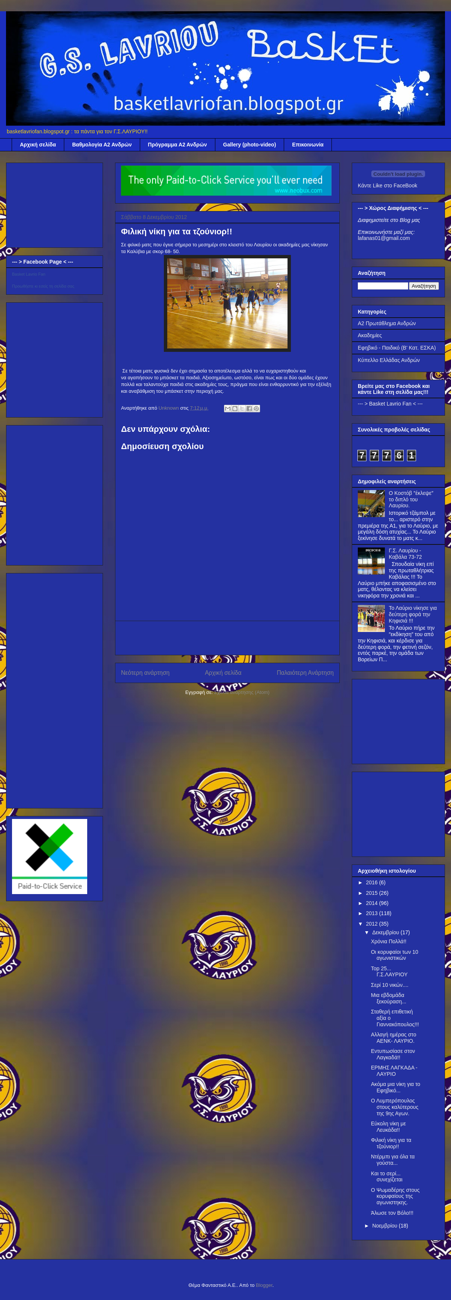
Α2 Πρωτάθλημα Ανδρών (387, 323)
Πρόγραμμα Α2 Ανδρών (177, 145)
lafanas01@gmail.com (384, 238)
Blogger (264, 1285)
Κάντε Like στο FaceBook (387, 185)
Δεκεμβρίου (386, 932)
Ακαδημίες (370, 335)
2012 (372, 924)
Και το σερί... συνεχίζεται (387, 1176)
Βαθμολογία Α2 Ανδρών (102, 145)
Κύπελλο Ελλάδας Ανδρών (389, 360)
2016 (372, 882)
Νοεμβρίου (385, 1226)
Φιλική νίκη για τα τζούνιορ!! (391, 1143)
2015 (372, 893)
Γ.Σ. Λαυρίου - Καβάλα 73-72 (405, 553)
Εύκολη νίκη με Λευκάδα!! (388, 1127)
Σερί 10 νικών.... (390, 985)
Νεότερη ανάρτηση (145, 673)
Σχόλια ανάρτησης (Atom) (241, 692)
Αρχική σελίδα (38, 145)
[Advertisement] (49, 203)
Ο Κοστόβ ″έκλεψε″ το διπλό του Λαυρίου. (411, 499)
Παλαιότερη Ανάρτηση (305, 673)
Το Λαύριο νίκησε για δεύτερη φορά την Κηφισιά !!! (413, 614)
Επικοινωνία (308, 145)
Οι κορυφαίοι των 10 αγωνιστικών (394, 955)
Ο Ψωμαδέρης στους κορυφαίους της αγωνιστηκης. (395, 1196)
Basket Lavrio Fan (28, 274)
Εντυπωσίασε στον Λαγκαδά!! (393, 1054)
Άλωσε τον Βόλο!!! (392, 1213)
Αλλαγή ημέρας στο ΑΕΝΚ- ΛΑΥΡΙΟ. (393, 1038)
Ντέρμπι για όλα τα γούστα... (393, 1160)
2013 (372, 913)
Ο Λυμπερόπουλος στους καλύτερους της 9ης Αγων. (394, 1107)
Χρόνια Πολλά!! (388, 941)
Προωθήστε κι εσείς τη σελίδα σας (43, 286)
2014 (372, 903)
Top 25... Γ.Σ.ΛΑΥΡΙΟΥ (389, 971)
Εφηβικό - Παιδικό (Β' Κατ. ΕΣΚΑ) (397, 348)
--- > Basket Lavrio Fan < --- (390, 404)
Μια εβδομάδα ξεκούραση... (388, 998)
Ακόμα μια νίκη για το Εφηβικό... (395, 1087)
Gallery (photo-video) (249, 145)
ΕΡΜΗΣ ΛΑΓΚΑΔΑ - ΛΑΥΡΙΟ (394, 1071)
